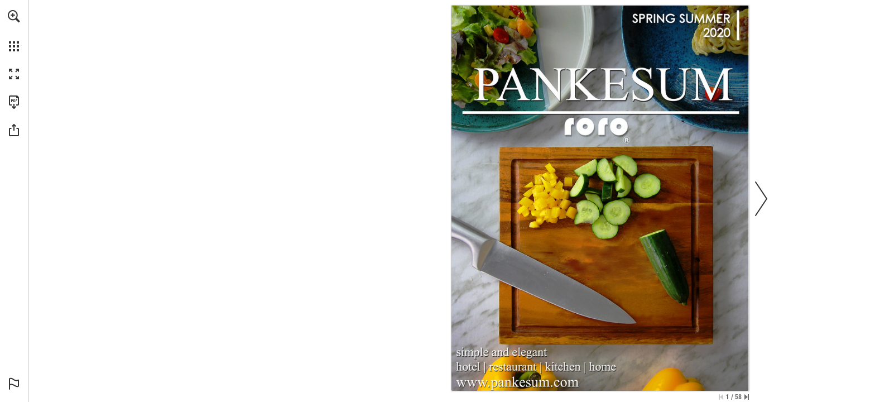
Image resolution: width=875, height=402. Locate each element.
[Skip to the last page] (746, 397)
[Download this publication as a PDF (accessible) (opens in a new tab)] (14, 102)
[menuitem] (14, 30)
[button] (14, 16)
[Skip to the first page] (721, 397)
